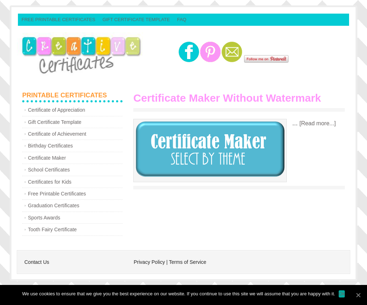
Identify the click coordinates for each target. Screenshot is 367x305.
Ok (342, 293)
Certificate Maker (47, 158)
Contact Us (36, 262)
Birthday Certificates (50, 146)
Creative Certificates (97, 54)
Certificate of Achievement (57, 134)
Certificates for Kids (49, 182)
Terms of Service (187, 262)
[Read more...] (317, 123)
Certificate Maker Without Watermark (227, 98)
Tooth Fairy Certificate (52, 229)
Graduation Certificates (53, 205)
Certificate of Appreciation (56, 110)
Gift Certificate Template (136, 19)
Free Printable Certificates (58, 19)
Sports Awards (44, 218)
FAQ (181, 19)
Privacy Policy (149, 262)
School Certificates (49, 170)
